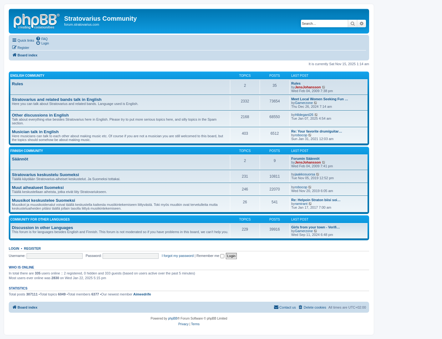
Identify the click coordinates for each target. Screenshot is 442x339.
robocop (301, 135)
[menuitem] (42, 38)
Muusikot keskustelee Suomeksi (43, 200)
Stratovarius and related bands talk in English (57, 99)
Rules (17, 83)
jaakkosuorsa (305, 174)
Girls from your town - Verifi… (315, 227)
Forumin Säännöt (305, 158)
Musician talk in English (35, 131)
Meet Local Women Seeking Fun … (319, 99)
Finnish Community (26, 151)
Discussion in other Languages (42, 227)
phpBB (172, 318)
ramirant (301, 204)
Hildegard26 (304, 115)
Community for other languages (40, 219)
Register (32, 248)
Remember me (210, 256)
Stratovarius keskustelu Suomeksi (45, 174)
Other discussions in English (40, 115)
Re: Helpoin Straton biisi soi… (316, 200)
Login (14, 248)
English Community (27, 75)
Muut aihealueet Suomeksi (38, 187)
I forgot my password (178, 256)
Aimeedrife (142, 294)
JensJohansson (308, 87)
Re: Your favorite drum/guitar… (316, 131)
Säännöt (20, 159)
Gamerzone (304, 103)
